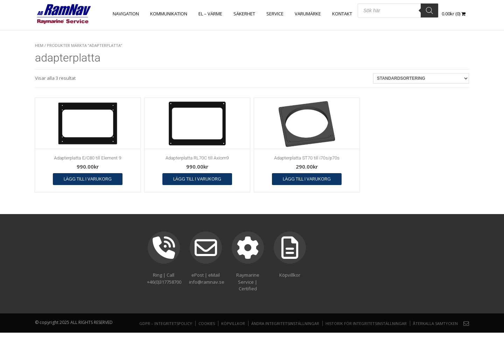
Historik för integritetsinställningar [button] (366, 323)
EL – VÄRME (210, 13)
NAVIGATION (126, 13)
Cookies (206, 323)
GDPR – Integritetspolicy (165, 323)
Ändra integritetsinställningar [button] (285, 323)
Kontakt (342, 13)
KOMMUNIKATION (168, 13)
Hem (39, 45)
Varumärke (308, 13)
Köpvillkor (233, 323)
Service (275, 13)
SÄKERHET (244, 13)
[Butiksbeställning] (421, 78)
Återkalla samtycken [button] (435, 323)
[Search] (429, 10)
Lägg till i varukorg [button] (88, 179)
